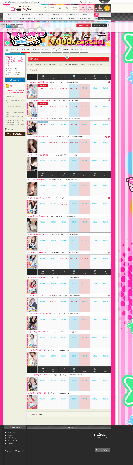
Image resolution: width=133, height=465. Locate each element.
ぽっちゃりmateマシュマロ (16, 29)
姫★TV (41, 14)
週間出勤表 (25, 49)
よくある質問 (11, 432)
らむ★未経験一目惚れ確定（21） (39, 277)
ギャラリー (74, 49)
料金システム (15, 49)
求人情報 (71, 18)
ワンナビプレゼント (107, 8)
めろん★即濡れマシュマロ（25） (39, 332)
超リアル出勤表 (26, 14)
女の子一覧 (35, 49)
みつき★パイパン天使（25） (37, 252)
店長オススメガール (25, 18)
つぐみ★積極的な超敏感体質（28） (39, 179)
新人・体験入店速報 (56, 18)
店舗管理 (9, 451)
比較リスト (88, 2)
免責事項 (10, 435)
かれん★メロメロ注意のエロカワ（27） (41, 137)
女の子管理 (21, 451)
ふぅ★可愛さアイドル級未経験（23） (40, 100)
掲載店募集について (13, 440)
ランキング (11, 14)
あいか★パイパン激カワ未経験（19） (40, 155)
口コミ (41, 18)
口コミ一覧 (84, 49)
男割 (10, 18)
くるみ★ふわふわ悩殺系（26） (38, 82)
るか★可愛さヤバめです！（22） (39, 234)
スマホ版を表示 (16, 427)
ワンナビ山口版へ (103, 450)
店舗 (96, 14)
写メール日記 (56, 14)
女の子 (96, 18)
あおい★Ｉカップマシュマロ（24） (39, 295)
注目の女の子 (86, 14)
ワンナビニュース (87, 18)
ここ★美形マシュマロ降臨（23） (39, 118)
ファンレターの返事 (71, 14)
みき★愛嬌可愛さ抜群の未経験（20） (40, 313)
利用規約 (10, 443)
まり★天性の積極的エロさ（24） (39, 216)
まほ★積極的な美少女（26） (37, 393)
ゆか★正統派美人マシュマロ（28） (39, 375)
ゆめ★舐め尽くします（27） (37, 350)
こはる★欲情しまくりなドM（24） (39, 198)
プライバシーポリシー (14, 438)
